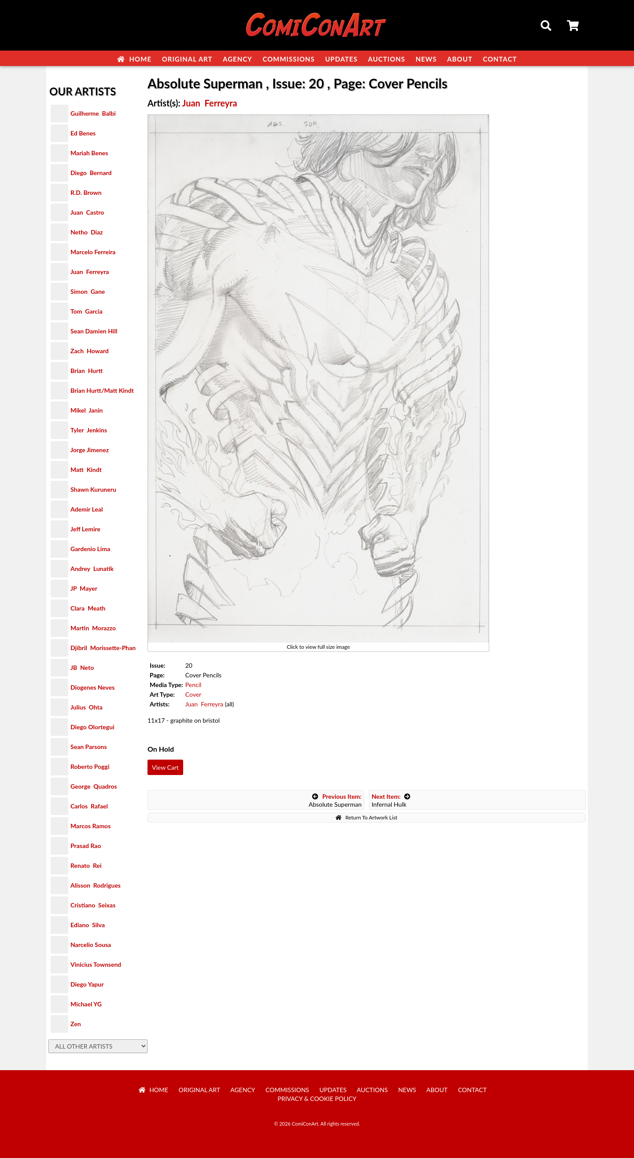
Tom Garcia (86, 312)
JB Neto (82, 668)
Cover (193, 695)
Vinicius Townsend (95, 965)
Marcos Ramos (90, 826)
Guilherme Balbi (93, 114)
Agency (237, 59)
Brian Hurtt (86, 371)
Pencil (193, 685)
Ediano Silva (87, 925)
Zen (75, 1024)
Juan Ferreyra (89, 272)
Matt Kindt (86, 470)
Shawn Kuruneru (93, 490)
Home (134, 59)
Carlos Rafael (89, 807)
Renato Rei (85, 866)
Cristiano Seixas (92, 906)
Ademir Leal (86, 510)
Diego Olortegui (92, 727)
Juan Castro (87, 213)
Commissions (288, 59)
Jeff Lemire (85, 530)
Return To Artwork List (366, 818)
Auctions (386, 59)
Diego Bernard (90, 173)
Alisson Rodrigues (95, 886)
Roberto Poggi (89, 767)
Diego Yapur (86, 985)
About (460, 59)
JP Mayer (83, 589)
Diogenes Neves (92, 688)
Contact (500, 59)
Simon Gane (87, 292)
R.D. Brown (86, 193)
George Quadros (93, 787)
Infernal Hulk (391, 801)
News (426, 59)
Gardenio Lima (90, 549)
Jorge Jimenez (89, 450)
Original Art (187, 59)
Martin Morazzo (93, 629)
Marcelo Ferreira (92, 252)
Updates (341, 59)
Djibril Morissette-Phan (103, 648)
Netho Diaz (86, 233)
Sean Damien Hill (93, 332)
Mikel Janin (86, 411)
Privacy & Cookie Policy (317, 1099)
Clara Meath (88, 609)
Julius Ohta (86, 708)
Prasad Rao (85, 846)
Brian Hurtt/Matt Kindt (102, 391)
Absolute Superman (335, 801)
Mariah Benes (89, 153)
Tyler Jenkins (88, 431)
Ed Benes (83, 134)
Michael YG (86, 1005)
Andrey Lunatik (92, 569)
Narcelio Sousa (90, 945)
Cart (573, 26)
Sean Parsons (88, 747)
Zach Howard (89, 351)
